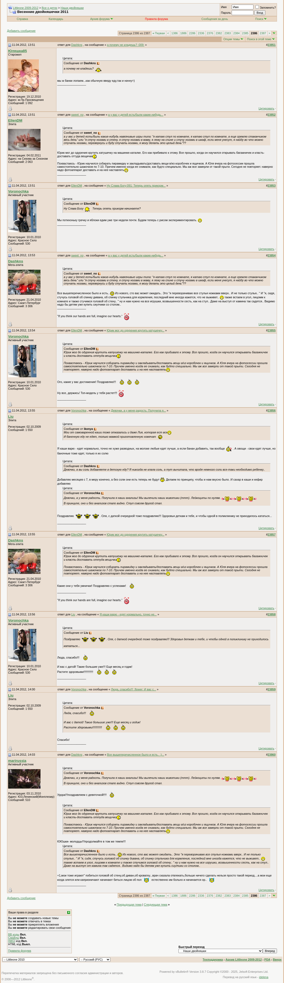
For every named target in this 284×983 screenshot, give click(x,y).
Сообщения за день (214, 18)
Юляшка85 (17, 51)
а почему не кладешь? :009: (125, 44)
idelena (263, 977)
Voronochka (18, 191)
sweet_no (77, 114)
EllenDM (15, 120)
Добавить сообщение (21, 30)
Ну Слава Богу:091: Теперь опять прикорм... (136, 185)
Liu (10, 417)
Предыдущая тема (129, 904)
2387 (263, 33)
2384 (236, 33)
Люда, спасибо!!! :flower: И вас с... (133, 689)
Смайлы (13, 937)
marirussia (17, 761)
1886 (183, 33)
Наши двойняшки (72, 7)
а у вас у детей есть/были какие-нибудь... (135, 114)
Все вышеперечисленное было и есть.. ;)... (135, 754)
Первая (159, 33)
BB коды (13, 934)
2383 (227, 33)
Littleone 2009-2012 (25, 7)
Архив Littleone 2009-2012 (243, 959)
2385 (245, 33)
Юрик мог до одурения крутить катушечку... (135, 330)
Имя (223, 7)
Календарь (56, 18)
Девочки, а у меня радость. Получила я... (138, 410)
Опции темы (231, 39)
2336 (201, 33)
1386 (174, 33)
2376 (210, 33)
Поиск (261, 18)
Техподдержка (213, 959)
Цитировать (266, 108)
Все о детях (49, 7)
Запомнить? (265, 7)
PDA (267, 959)
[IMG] (11, 941)
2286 (192, 33)
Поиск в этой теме (259, 39)
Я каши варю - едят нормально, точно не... (128, 614)
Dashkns (76, 44)
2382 (218, 33)
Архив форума (100, 18)
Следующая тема (155, 904)
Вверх (277, 959)
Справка (22, 18)
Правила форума (19, 950)
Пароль (226, 12)
